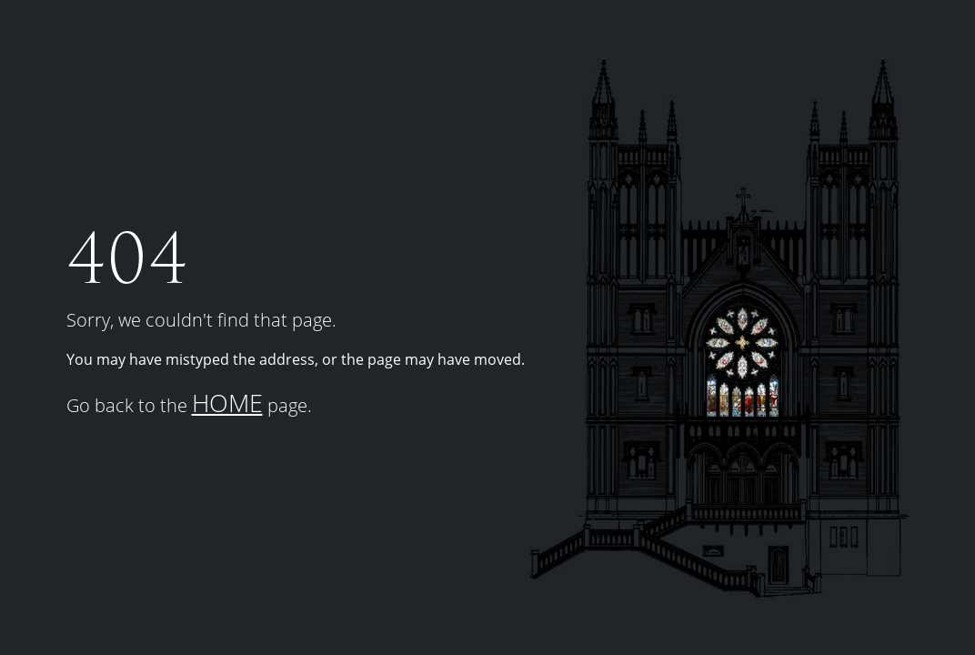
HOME (227, 402)
